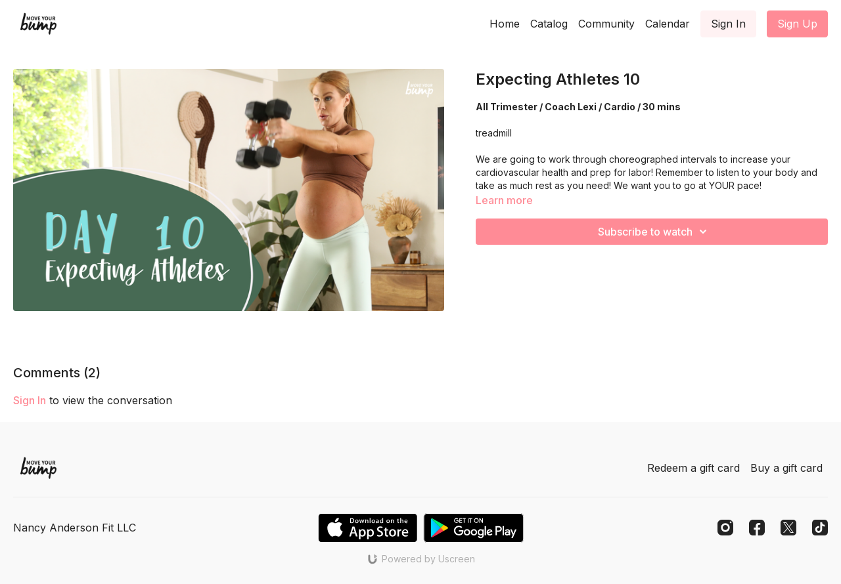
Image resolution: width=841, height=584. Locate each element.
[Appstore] (367, 528)
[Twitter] (788, 527)
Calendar (667, 23)
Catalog (549, 23)
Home (504, 23)
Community (606, 23)
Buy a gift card (786, 467)
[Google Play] (473, 528)
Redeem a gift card (693, 467)
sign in (29, 400)
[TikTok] (820, 527)
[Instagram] (725, 527)
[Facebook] (757, 527)
